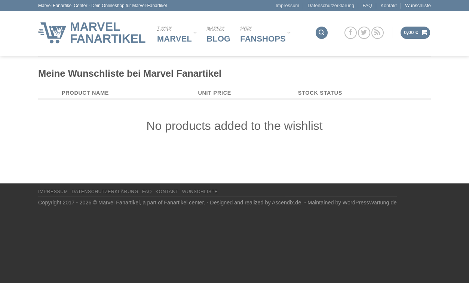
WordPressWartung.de (370, 203)
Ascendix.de (286, 203)
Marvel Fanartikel (108, 33)
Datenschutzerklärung (331, 5)
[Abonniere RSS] (377, 33)
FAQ (367, 5)
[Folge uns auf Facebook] (350, 33)
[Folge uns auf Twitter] (364, 33)
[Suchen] (322, 33)
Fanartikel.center (183, 203)
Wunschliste (418, 5)
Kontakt (388, 5)
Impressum (287, 5)
